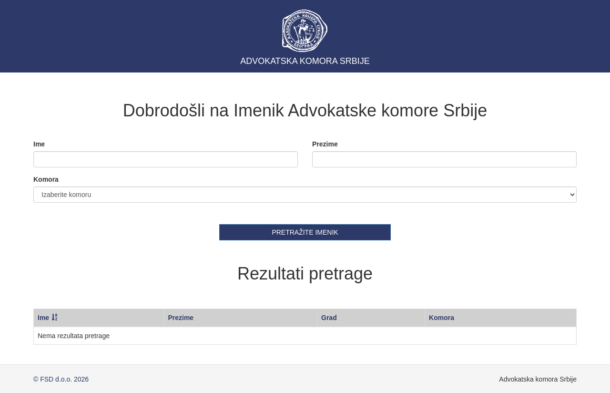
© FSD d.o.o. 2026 (61, 379)
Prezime (325, 144)
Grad (329, 317)
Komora (46, 179)
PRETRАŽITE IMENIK (305, 232)
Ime (39, 144)
